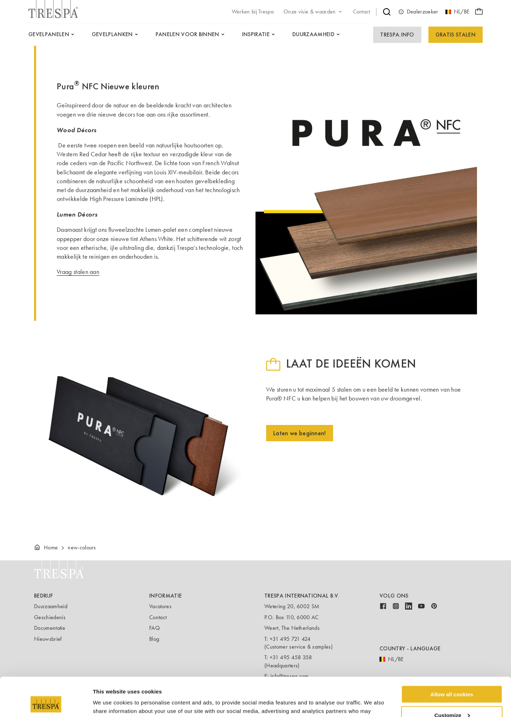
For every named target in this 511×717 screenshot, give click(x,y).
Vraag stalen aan (78, 272)
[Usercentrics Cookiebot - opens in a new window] (46, 703)
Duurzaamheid (50, 606)
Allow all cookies (452, 658)
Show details (109, 703)
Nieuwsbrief (48, 638)
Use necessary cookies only (451, 699)
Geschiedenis (50, 617)
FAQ (154, 627)
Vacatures (160, 606)
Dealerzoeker (418, 12)
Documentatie (49, 627)
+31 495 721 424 (290, 638)
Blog (154, 638)
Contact (158, 617)
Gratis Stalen (456, 34)
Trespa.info (397, 34)
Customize (452, 679)
